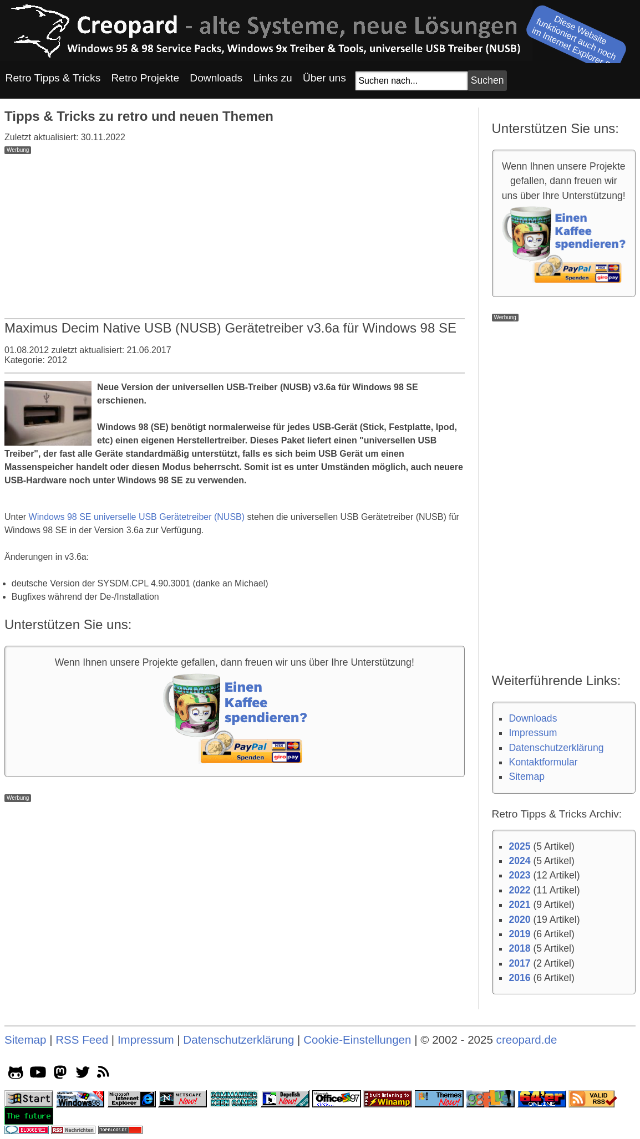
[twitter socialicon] (83, 1075)
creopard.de (526, 1039)
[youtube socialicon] (38, 1075)
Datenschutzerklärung (556, 747)
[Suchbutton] (487, 80)
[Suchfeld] (411, 80)
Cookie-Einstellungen (357, 1039)
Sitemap (527, 776)
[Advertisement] (234, 231)
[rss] (105, 1075)
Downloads (533, 718)
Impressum (533, 732)
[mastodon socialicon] (60, 1075)
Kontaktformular (543, 762)
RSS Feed (81, 1039)
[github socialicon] (16, 1075)
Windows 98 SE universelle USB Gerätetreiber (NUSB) (137, 517)
